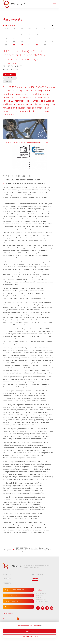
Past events (12, 19)
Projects (7, 583)
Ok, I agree (30, 631)
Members (7, 579)
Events (35, 579)
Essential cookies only (29, 636)
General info (9, 75)
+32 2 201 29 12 (42, 599)
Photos (7, 81)
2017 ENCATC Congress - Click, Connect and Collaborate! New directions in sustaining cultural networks (33, 549)
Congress (7, 550)
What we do (37, 575)
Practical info (9, 78)
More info (36, 626)
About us (7, 575)
